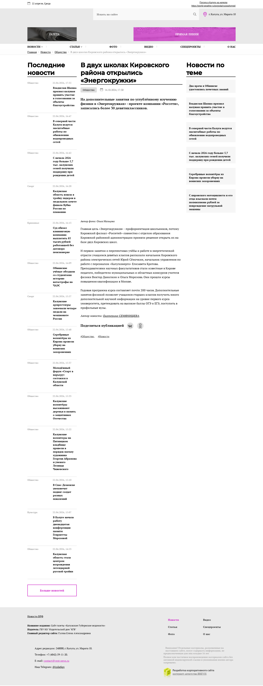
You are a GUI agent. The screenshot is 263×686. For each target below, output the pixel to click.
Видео (148, 46)
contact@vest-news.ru (56, 661)
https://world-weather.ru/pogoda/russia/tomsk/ (213, 6)
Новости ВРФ (35, 616)
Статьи (76, 46)
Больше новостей (52, 590)
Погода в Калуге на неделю (213, 2)
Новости (35, 46)
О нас (232, 46)
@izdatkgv (58, 667)
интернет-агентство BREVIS (190, 674)
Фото (113, 46)
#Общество (87, 336)
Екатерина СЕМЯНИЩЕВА (121, 316)
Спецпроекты (190, 46)
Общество (89, 90)
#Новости (103, 336)
